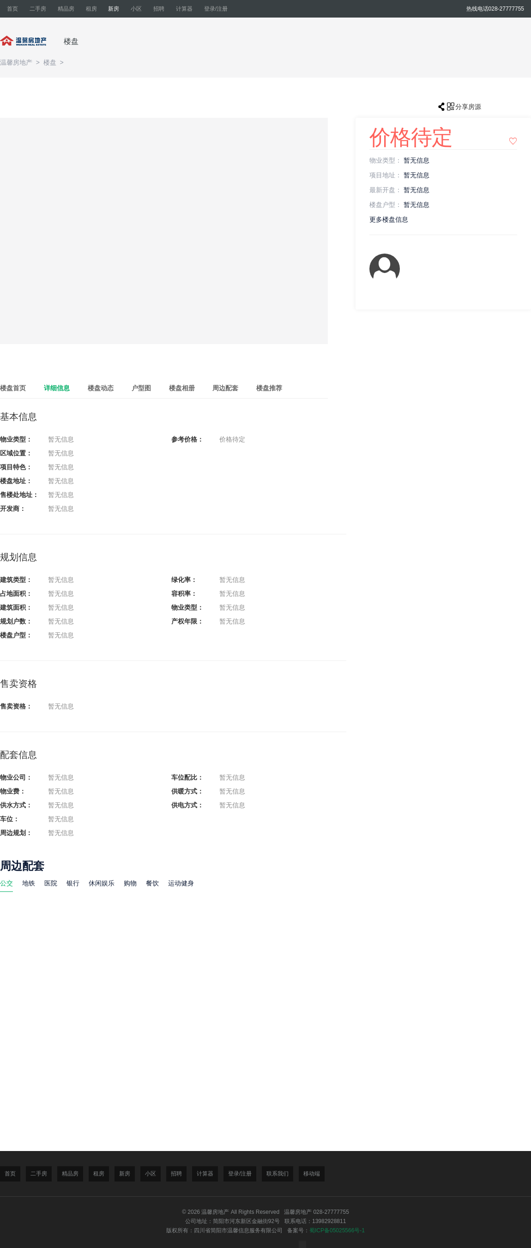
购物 (130, 883)
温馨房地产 (17, 62)
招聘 (158, 9)
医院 (50, 883)
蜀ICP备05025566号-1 (337, 1230)
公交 (6, 883)
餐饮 (152, 883)
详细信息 (57, 388)
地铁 (28, 883)
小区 (136, 9)
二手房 (38, 9)
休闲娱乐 (102, 883)
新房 (113, 9)
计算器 (184, 9)
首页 (12, 9)
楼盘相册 (182, 388)
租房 (91, 9)
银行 (72, 883)
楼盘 (71, 41)
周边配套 (225, 388)
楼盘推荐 (269, 388)
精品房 (66, 9)
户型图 (141, 388)
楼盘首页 (13, 388)
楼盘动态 (101, 388)
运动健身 (181, 883)
